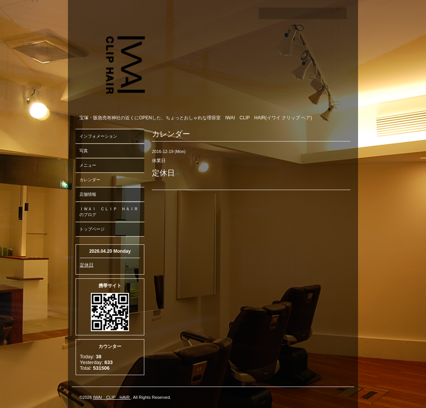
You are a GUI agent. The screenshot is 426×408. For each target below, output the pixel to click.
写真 (83, 150)
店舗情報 (87, 194)
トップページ (92, 229)
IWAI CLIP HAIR (112, 397)
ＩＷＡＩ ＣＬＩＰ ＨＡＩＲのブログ (108, 211)
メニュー (87, 165)
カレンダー (89, 179)
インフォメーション (98, 136)
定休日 (87, 265)
